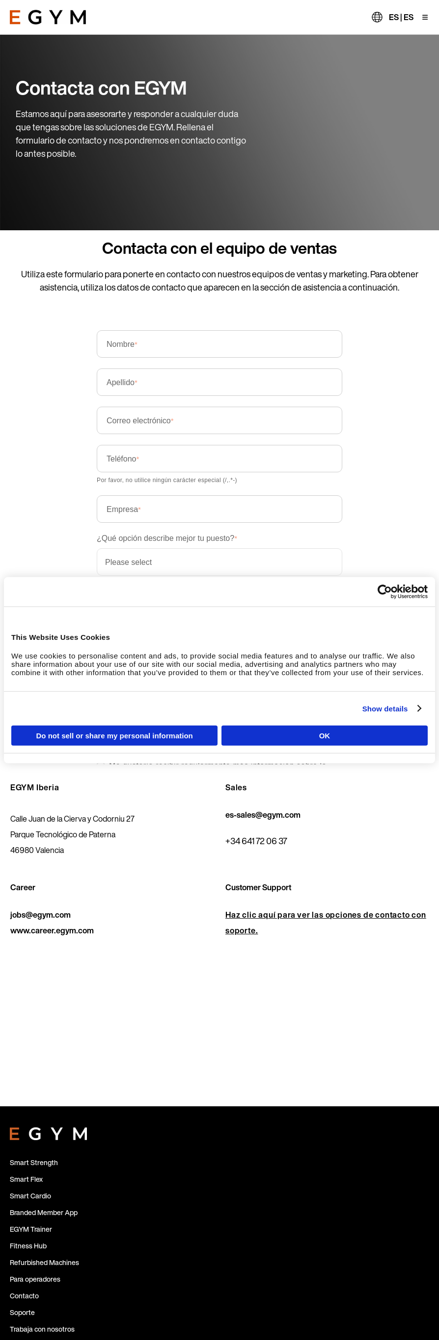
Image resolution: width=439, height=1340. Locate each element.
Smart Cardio (30, 1196)
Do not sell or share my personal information (114, 735)
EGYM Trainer (31, 1229)
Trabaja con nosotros (42, 1329)
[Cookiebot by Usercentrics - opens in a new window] (385, 591)
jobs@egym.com (40, 915)
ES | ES (401, 17)
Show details (385, 708)
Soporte (22, 1312)
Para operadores (35, 1279)
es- (231, 815)
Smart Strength (34, 1162)
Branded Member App (44, 1212)
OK (324, 735)
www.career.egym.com (52, 930)
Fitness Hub (28, 1246)
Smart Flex (26, 1179)
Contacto (24, 1296)
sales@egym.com (269, 815)
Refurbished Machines (44, 1262)
